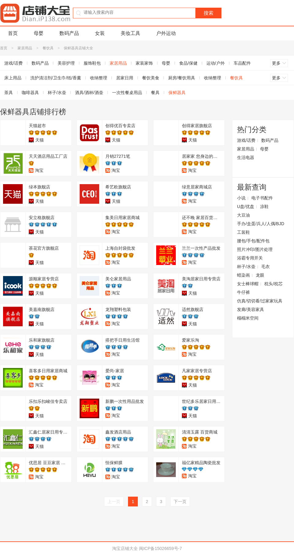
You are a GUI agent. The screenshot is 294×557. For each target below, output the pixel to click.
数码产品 (69, 33)
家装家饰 (144, 63)
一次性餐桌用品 (127, 92)
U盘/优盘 (245, 206)
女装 (100, 33)
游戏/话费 (246, 140)
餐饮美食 (150, 77)
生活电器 (245, 157)
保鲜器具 (177, 92)
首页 (13, 33)
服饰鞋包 (92, 63)
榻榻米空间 (247, 318)
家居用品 (24, 48)
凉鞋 (264, 206)
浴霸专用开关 (250, 258)
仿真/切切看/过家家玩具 (259, 300)
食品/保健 (188, 63)
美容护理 (66, 63)
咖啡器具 (30, 92)
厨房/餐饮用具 (181, 77)
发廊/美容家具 (250, 309)
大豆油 (243, 215)
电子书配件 (262, 197)
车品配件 (242, 63)
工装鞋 (243, 232)
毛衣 (265, 266)
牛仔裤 (243, 292)
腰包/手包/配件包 (253, 240)
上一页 (113, 501)
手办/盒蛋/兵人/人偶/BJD (260, 223)
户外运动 (166, 33)
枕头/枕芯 (273, 283)
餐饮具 (48, 48)
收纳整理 (98, 77)
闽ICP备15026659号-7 (160, 548)
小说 (241, 197)
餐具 (155, 92)
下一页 (180, 501)
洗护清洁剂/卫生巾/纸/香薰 (55, 77)
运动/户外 (215, 63)
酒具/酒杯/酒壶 (89, 92)
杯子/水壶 (57, 92)
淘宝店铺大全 (125, 548)
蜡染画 (243, 275)
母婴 (38, 33)
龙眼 (260, 275)
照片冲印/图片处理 (255, 249)
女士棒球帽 (247, 283)
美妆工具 (130, 33)
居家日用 (124, 77)
